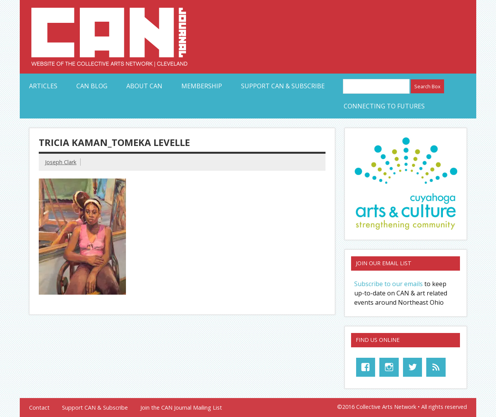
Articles (43, 86)
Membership (201, 86)
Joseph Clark (60, 162)
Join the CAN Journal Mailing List (181, 407)
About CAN (144, 86)
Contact (39, 407)
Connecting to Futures (384, 106)
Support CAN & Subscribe (283, 86)
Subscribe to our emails (388, 284)
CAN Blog (91, 86)
